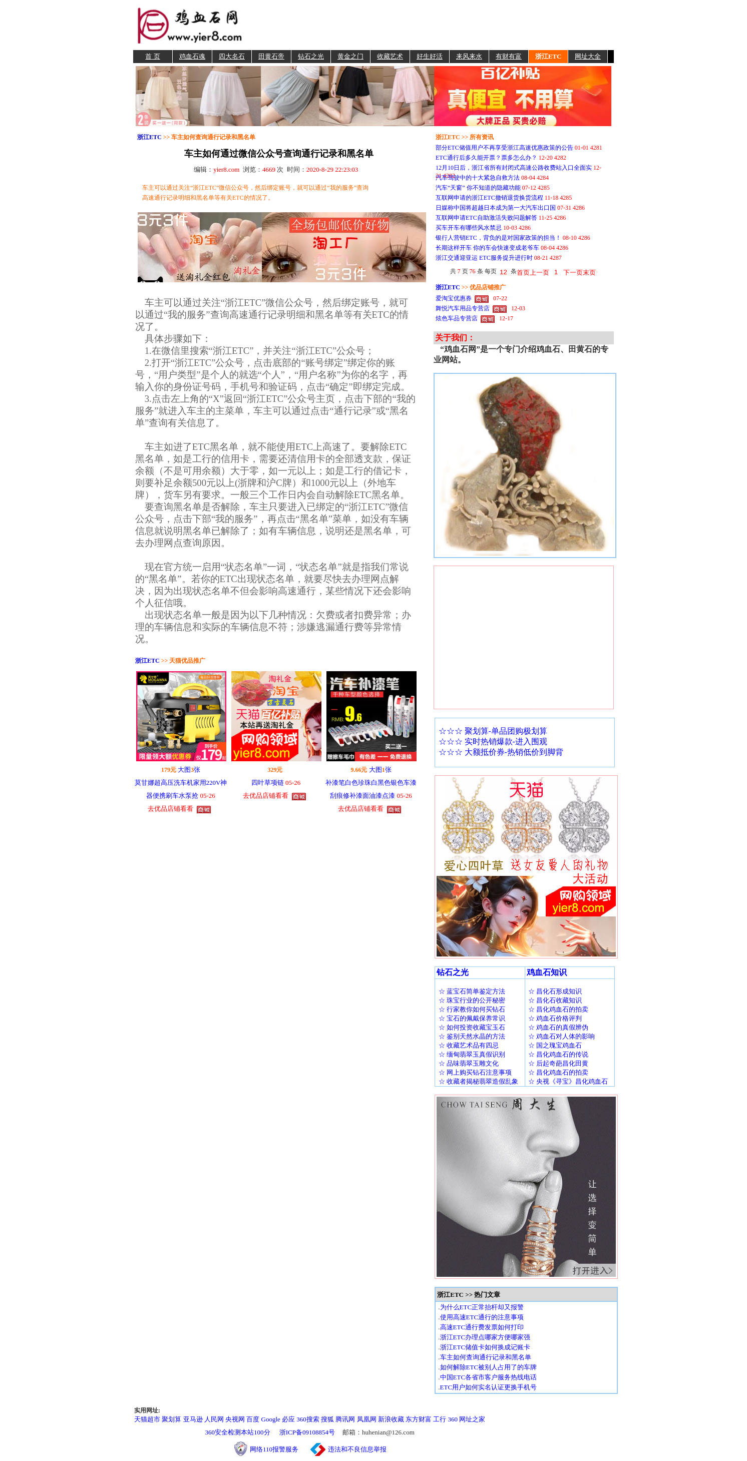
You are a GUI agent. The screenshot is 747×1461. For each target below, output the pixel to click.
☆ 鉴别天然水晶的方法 (472, 1036)
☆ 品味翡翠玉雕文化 (469, 1063)
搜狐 (327, 1419)
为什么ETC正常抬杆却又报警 (482, 1307)
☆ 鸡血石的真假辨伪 (558, 1027)
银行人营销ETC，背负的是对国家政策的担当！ (498, 237)
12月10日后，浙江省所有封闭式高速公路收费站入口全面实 (514, 167)
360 (453, 1419)
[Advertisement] (429, 25)
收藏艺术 (390, 56)
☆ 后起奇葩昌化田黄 (558, 1063)
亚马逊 (193, 1419)
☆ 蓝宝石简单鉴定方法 (472, 991)
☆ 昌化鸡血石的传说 (558, 1054)
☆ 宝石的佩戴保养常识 (472, 1018)
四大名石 (232, 56)
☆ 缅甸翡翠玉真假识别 (472, 1054)
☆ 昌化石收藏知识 (555, 1000)
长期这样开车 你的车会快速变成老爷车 (487, 247)
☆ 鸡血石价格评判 (555, 1018)
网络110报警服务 (279, 1449)
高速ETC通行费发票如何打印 (482, 1327)
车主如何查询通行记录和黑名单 (485, 1357)
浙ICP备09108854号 (307, 1432)
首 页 (152, 56)
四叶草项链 (267, 782)
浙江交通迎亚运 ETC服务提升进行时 (484, 257)
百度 (252, 1419)
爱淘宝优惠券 (454, 298)
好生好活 (430, 56)
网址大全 (588, 56)
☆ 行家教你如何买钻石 (472, 1009)
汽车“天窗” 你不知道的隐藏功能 (478, 187)
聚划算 (171, 1419)
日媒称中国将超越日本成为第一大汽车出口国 (496, 207)
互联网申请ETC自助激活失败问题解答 (486, 217)
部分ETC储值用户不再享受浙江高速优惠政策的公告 (504, 147)
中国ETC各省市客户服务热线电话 (488, 1377)
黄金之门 (350, 56)
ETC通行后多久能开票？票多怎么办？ (486, 157)
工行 (439, 1419)
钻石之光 (311, 56)
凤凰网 (367, 1419)
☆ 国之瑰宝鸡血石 (555, 1045)
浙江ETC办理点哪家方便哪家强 (485, 1337)
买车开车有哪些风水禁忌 (469, 227)
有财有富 (509, 56)
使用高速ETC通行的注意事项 (482, 1317)
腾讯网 (345, 1419)
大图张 (189, 769)
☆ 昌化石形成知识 (555, 991)
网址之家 (472, 1419)
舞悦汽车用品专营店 (463, 308)
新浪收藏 (391, 1419)
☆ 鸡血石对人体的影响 (561, 1036)
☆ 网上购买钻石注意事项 (475, 1072)
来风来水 (469, 56)
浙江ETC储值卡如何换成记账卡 (485, 1347)
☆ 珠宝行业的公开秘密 (472, 1000)
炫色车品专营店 (457, 318)
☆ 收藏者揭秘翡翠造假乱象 (478, 1081)
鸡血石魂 (192, 56)
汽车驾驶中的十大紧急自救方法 (478, 177)
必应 (288, 1419)
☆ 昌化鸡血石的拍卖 (558, 1009)
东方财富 (419, 1419)
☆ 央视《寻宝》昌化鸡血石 (568, 1081)
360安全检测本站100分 (237, 1432)
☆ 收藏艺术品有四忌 (469, 1045)
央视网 (235, 1419)
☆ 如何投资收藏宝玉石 (472, 1027)
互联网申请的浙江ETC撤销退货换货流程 (489, 197)
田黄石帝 (271, 56)
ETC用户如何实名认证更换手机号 (488, 1387)
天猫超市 (147, 1419)
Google (270, 1419)
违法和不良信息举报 (357, 1449)
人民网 (214, 1419)
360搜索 (307, 1419)
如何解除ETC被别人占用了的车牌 (488, 1367)
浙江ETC (548, 56)
